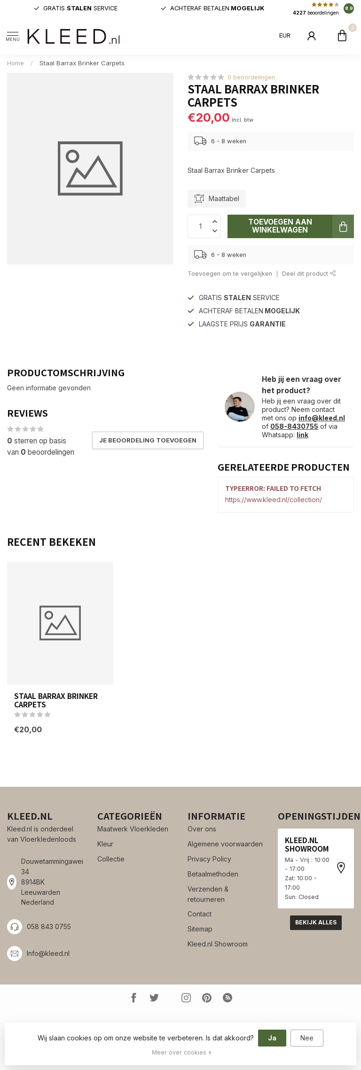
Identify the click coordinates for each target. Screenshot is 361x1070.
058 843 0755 (49, 926)
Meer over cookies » (182, 1052)
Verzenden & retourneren (208, 894)
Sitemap (200, 929)
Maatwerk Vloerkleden (132, 829)
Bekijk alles (316, 922)
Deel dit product (309, 273)
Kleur (105, 844)
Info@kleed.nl (48, 953)
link (302, 435)
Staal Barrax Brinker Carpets (82, 63)
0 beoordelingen (251, 77)
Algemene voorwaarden (225, 844)
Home (15, 63)
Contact (200, 914)
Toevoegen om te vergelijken (230, 273)
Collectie (111, 859)
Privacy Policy (209, 859)
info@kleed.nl (321, 418)
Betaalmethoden (213, 874)
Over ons (202, 829)
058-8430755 (294, 426)
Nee (307, 1038)
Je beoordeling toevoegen (147, 440)
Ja (272, 1038)
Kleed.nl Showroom (218, 944)
